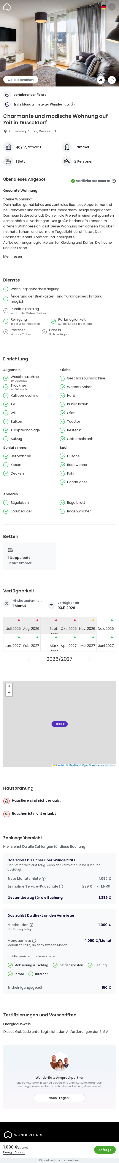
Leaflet (58, 765)
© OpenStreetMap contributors (97, 765)
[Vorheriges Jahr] (29, 659)
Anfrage (104, 1150)
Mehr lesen (12, 256)
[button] (9, 686)
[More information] (73, 104)
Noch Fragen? (59, 1098)
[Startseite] (7, 7)
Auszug (20, 1152)
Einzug (7, 1152)
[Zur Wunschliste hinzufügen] (112, 80)
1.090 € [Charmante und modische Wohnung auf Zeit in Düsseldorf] (59, 724)
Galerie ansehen (21, 80)
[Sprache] (103, 7)
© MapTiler (72, 765)
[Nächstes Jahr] (90, 659)
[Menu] (112, 7)
